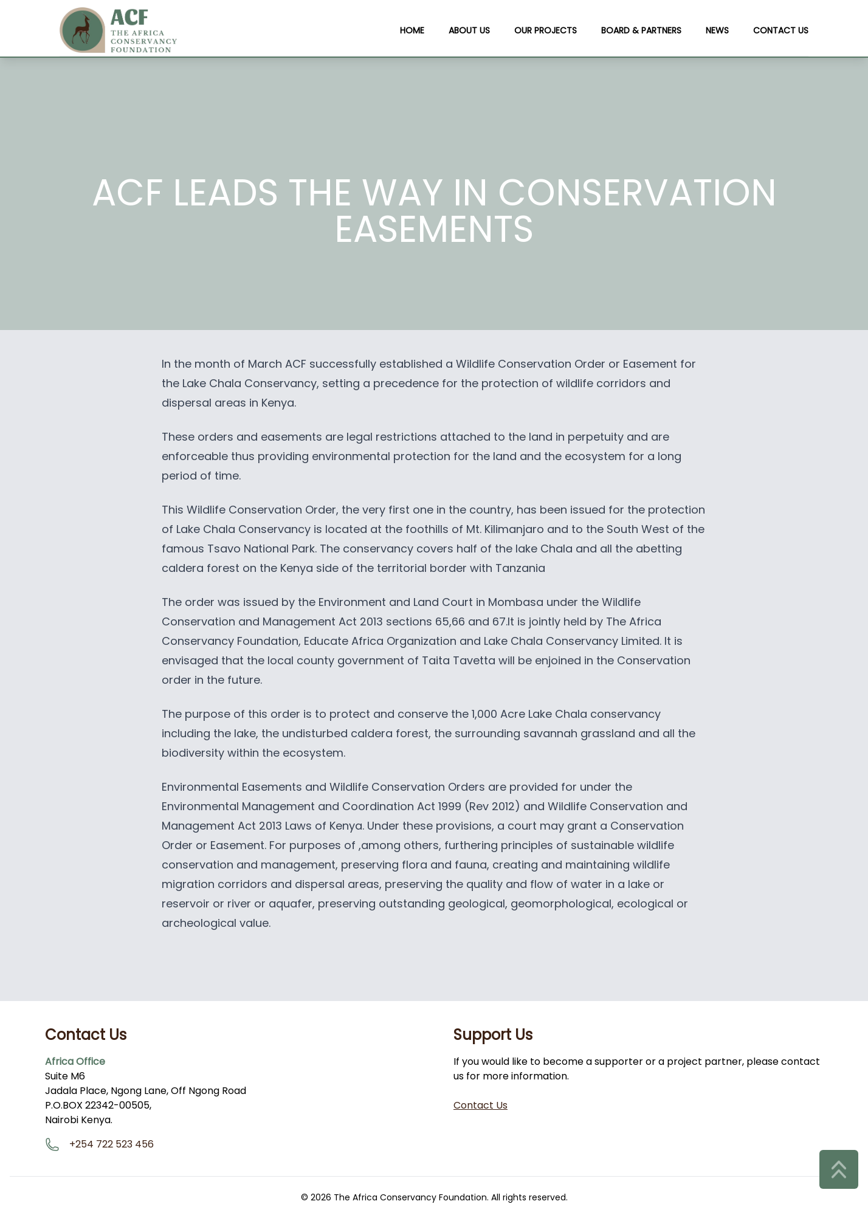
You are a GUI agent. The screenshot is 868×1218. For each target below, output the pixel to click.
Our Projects (545, 30)
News (717, 30)
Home (412, 30)
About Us (469, 30)
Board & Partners (641, 30)
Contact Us (780, 30)
